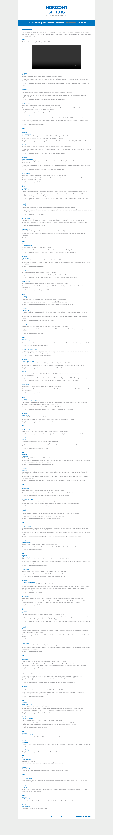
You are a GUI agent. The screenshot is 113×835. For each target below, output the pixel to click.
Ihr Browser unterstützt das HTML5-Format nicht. (56, 57)
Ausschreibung (33, 23)
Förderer (60, 23)
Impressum (88, 816)
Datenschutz (80, 816)
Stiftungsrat (48, 23)
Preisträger (71, 23)
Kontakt (82, 23)
